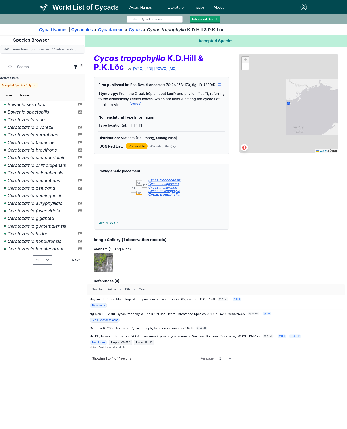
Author (111, 289)
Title (128, 289)
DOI (236, 299)
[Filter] (76, 67)
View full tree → (108, 222)
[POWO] (161, 68)
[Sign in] (303, 7)
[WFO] (138, 68)
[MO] (172, 68)
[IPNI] (148, 68)
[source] (135, 103)
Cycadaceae (111, 29)
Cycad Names (140, 7)
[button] (245, 60)
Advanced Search (205, 19)
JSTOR (295, 336)
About (219, 7)
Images (199, 7)
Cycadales (82, 29)
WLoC (223, 299)
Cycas (135, 29)
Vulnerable (136, 146)
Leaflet (321, 150)
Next (76, 260)
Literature (176, 7)
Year (142, 289)
